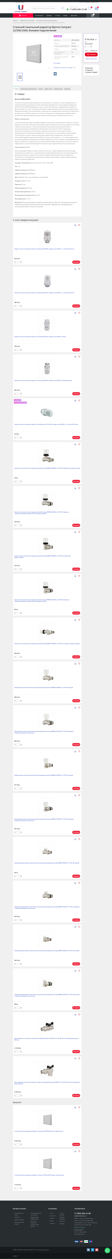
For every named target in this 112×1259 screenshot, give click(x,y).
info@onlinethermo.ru (80, 1216)
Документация (58, 89)
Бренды (49, 15)
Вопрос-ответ (48, 89)
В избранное (88, 35)
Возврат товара (19, 1219)
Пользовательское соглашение (36, 1214)
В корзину (92, 54)
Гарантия (17, 1217)
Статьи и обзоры (62, 1214)
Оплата (52, 1218)
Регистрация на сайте (19, 1214)
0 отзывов (57, 63)
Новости (52, 1223)
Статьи (57, 15)
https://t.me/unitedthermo (92, 1249)
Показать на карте (79, 1227)
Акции (65, 15)
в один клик (91, 59)
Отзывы (40, 89)
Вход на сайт (95, 3)
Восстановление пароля (19, 1223)
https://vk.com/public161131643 (88, 1249)
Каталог (24, 15)
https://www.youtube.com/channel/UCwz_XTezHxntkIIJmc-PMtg (96, 1249)
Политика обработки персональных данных (35, 1223)
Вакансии (62, 1221)
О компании (39, 15)
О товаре (16, 89)
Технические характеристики (28, 89)
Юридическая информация (35, 1218)
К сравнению (94, 35)
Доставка (74, 15)
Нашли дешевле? (89, 43)
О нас (51, 1213)
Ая (19, 1256)
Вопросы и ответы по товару (65, 68)
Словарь (62, 1223)
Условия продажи (62, 1218)
